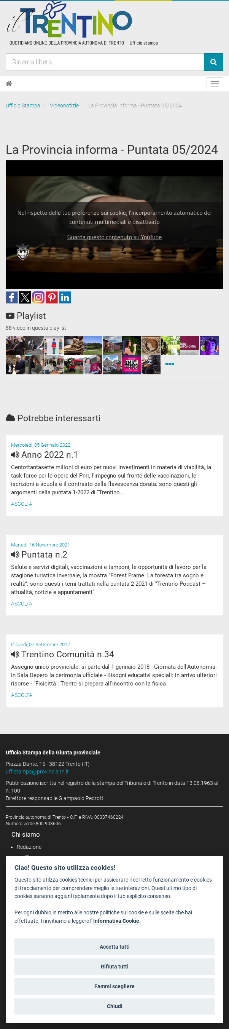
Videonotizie (64, 105)
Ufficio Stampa (23, 105)
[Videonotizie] (169, 364)
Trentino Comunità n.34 (62, 654)
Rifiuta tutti (115, 966)
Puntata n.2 (39, 555)
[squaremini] (15, 345)
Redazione (29, 847)
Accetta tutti (115, 947)
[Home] (9, 83)
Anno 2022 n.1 (44, 455)
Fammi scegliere (114, 986)
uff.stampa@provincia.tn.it (37, 772)
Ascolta (21, 504)
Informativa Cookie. (117, 921)
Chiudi (114, 1006)
